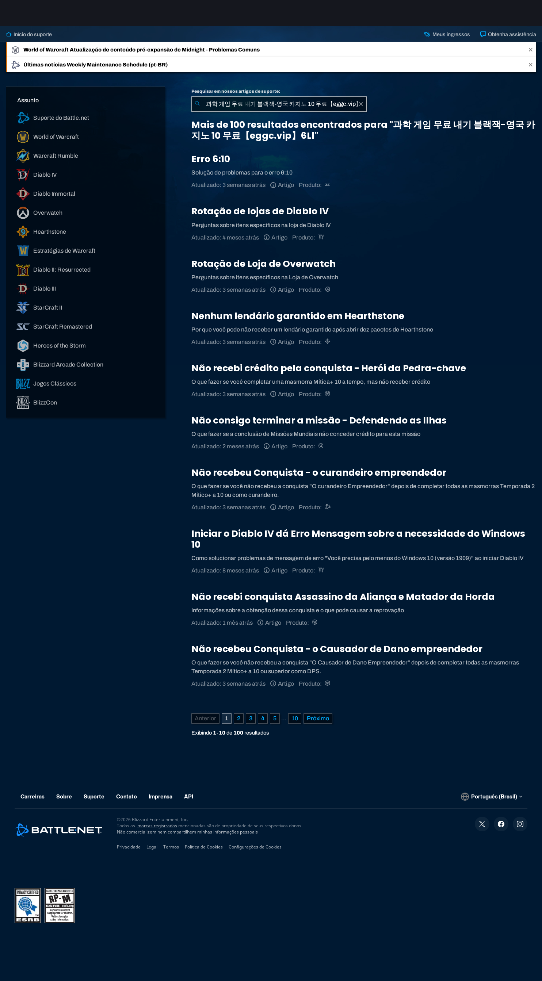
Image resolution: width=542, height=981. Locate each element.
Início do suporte (29, 34)
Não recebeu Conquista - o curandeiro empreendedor (318, 472)
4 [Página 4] (262, 718)
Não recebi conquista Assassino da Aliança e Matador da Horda (343, 596)
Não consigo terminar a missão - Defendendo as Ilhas (319, 420)
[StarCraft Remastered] (328, 185)
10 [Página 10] (294, 718)
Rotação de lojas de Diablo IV (260, 211)
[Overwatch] (328, 290)
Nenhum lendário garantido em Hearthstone (297, 316)
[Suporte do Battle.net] (328, 507)
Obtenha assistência (508, 34)
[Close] (530, 49)
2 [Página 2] (238, 718)
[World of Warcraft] (328, 394)
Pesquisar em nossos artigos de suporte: (235, 91)
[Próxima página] (318, 718)
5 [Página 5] (274, 718)
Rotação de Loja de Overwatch (263, 263)
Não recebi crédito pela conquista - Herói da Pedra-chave (328, 368)
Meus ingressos (447, 34)
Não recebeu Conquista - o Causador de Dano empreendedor (336, 649)
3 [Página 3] (250, 718)
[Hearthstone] (328, 342)
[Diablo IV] (321, 237)
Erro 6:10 (210, 159)
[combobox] (279, 104)
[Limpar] (361, 104)
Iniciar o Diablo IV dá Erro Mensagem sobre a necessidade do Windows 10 (358, 539)
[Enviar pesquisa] (197, 104)
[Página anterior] (205, 718)
